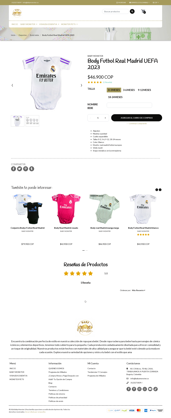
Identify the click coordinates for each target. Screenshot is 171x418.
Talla (91, 88)
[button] (139, 2)
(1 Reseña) (107, 82)
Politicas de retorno (57, 394)
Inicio (13, 35)
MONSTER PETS (68, 24)
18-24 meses (115, 97)
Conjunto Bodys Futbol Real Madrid (27, 228)
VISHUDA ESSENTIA (48, 24)
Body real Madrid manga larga (104, 228)
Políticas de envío (56, 401)
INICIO (15, 24)
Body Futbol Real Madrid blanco (143, 228)
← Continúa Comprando (137, 123)
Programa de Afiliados (58, 372)
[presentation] (12, 86)
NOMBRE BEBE (93, 106)
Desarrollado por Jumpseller (35, 412)
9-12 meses (144, 89)
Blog (50, 383)
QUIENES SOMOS (56, 368)
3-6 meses (129, 89)
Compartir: (18, 164)
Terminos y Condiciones (59, 390)
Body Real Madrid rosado (66, 228)
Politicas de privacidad (58, 397)
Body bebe (34, 35)
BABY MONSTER (28, 24)
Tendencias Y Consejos (97, 372)
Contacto (53, 386)
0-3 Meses (114, 89)
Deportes (23, 35)
